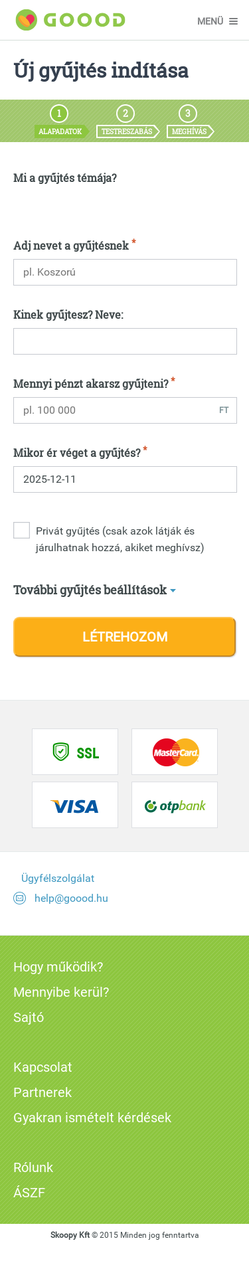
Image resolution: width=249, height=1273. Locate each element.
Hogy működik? (58, 967)
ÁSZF (29, 1193)
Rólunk (33, 1167)
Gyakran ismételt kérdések (92, 1118)
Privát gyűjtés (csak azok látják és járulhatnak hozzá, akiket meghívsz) (120, 539)
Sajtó (28, 1017)
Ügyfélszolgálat (57, 878)
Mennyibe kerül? (61, 992)
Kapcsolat (42, 1067)
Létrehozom (124, 637)
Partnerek (42, 1092)
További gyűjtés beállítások (90, 590)
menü (210, 21)
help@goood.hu (71, 898)
